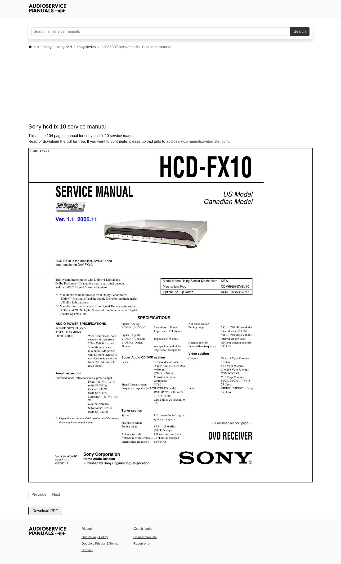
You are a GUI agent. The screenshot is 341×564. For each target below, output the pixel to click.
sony (48, 47)
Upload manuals (145, 537)
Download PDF (45, 511)
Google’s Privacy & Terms (99, 543)
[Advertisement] (163, 86)
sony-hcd (64, 47)
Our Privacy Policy (94, 537)
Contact (87, 550)
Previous (38, 494)
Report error (142, 543)
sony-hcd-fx (86, 47)
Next (56, 494)
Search (300, 31)
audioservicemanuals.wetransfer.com (197, 141)
